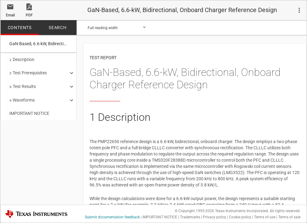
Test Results (22, 85)
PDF (29, 15)
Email (10, 15)
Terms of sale (289, 217)
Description (21, 59)
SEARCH (58, 27)
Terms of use (264, 217)
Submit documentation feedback (112, 217)
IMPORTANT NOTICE (29, 110)
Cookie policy (240, 217)
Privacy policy (214, 217)
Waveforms (22, 98)
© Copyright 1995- (194, 211)
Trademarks (190, 217)
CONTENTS (20, 27)
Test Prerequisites (28, 72)
